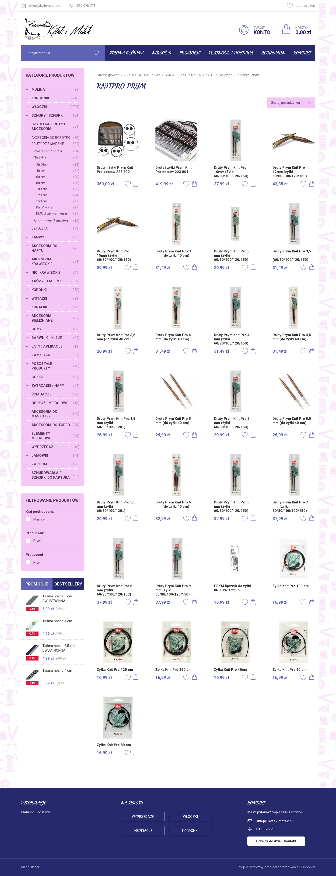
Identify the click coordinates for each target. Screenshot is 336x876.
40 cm (57, 171)
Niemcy (39, 519)
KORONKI (55, 289)
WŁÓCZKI (55, 106)
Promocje (189, 53)
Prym (37, 541)
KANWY (55, 237)
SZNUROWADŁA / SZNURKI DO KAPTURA (55, 475)
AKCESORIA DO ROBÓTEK (55, 138)
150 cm (57, 201)
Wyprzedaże (143, 817)
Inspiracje (142, 831)
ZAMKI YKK (55, 355)
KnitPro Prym (57, 207)
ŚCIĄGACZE (55, 394)
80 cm (57, 183)
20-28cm (57, 165)
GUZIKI (55, 377)
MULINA (55, 89)
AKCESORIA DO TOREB (55, 425)
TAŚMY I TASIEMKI (55, 281)
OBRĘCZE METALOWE (55, 403)
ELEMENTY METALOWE (55, 435)
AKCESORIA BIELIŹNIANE (55, 318)
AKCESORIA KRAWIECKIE (55, 261)
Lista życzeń (301, 5)
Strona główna (126, 53)
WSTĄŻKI (55, 298)
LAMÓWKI (55, 455)
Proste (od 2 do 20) (56, 151)
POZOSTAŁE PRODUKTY (55, 366)
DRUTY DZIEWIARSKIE (55, 144)
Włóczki (190, 817)
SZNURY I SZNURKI (55, 115)
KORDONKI (55, 98)
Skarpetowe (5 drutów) (56, 221)
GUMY (55, 329)
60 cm (57, 177)
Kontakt (302, 53)
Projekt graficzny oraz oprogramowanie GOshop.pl (276, 867)
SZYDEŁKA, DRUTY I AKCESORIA (55, 126)
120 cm (57, 195)
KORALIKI (55, 307)
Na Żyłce (56, 157)
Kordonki (190, 831)
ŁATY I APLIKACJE (55, 346)
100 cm (57, 189)
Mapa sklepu (30, 867)
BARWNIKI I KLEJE (55, 337)
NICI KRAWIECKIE (55, 272)
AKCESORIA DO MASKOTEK (55, 413)
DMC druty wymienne (57, 213)
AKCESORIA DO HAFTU (55, 248)
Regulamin (273, 53)
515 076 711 (86, 6)
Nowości (161, 53)
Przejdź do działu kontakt (276, 841)
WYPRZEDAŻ (55, 447)
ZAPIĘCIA (55, 464)
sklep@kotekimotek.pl (45, 6)
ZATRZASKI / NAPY (55, 385)
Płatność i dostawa (231, 53)
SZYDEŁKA (55, 228)
